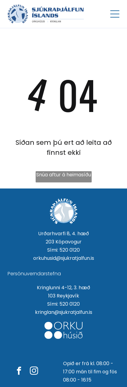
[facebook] (19, 371)
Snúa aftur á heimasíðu (63, 174)
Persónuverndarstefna (34, 273)
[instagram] (34, 371)
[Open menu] (114, 14)
